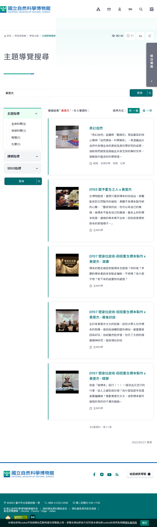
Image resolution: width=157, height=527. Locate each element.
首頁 (9, 36)
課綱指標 (13, 156)
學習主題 (34, 36)
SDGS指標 (14, 168)
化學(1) (15, 144)
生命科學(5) (18, 123)
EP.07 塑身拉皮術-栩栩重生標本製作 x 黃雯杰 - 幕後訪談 (117, 314)
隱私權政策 (131, 522)
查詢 (139, 92)
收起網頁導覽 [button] (138, 474)
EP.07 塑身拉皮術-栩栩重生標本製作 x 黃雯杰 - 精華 (117, 376)
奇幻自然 (96, 128)
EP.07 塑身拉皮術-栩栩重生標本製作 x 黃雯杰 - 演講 (117, 259)
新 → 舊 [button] (133, 110)
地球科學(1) (18, 130)
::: (92, 9)
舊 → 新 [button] (147, 110)
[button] (141, 9)
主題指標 (13, 113)
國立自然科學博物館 (25, 9)
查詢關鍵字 (66, 87)
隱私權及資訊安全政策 (84, 508)
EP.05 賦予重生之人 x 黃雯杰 (110, 189)
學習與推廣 (20, 36)
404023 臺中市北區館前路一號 (22, 502)
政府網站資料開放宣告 (55, 508)
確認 (144, 522)
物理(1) (15, 137)
